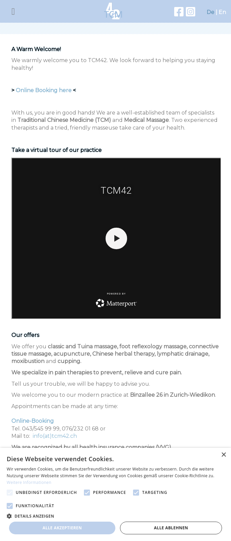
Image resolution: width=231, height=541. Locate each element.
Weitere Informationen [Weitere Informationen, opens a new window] (29, 482)
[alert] (115, 494)
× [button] (223, 455)
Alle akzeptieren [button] (62, 528)
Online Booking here (44, 90)
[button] (115, 516)
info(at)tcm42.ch (55, 436)
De (210, 12)
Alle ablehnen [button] (171, 528)
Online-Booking (32, 421)
